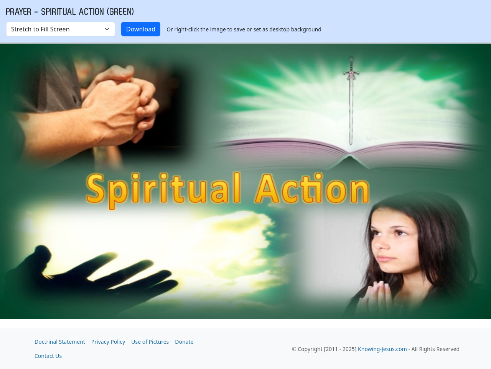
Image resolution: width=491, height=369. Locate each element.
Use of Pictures (150, 341)
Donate (184, 341)
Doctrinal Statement (60, 341)
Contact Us (48, 355)
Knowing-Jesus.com (382, 349)
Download (140, 29)
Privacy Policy (108, 341)
